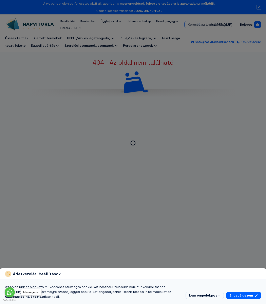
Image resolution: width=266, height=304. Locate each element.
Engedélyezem (244, 295)
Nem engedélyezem (204, 295)
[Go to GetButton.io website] (9, 300)
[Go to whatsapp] (10, 292)
